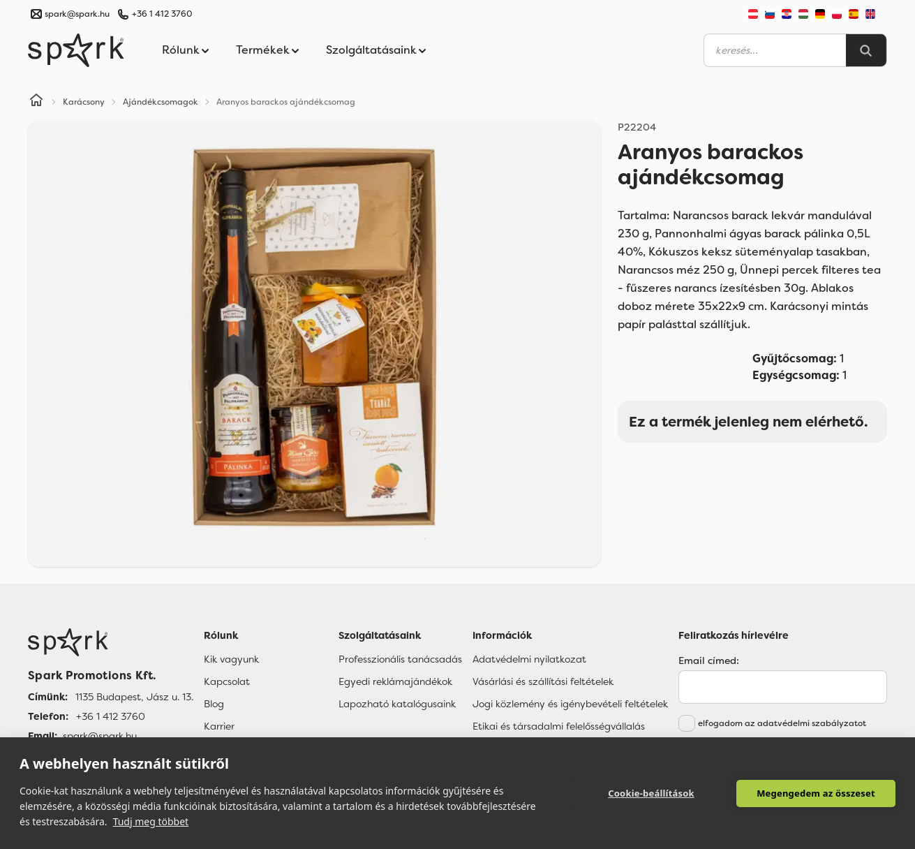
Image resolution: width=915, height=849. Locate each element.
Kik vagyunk (231, 659)
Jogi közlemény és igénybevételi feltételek (570, 703)
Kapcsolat (227, 681)
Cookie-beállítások (651, 793)
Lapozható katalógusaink (397, 703)
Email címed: (708, 660)
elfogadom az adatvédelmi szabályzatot (782, 723)
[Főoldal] (110, 642)
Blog (214, 703)
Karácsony (84, 102)
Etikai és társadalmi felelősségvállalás (559, 726)
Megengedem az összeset (816, 793)
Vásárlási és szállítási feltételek (543, 681)
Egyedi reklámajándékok (395, 681)
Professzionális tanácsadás (400, 659)
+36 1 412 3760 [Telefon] (110, 716)
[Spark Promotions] (76, 50)
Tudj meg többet (151, 821)
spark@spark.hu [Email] (100, 736)
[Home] (36, 102)
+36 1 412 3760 (162, 14)
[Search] (866, 50)
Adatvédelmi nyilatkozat (529, 659)
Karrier (219, 726)
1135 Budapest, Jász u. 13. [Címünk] (134, 697)
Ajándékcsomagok (160, 102)
